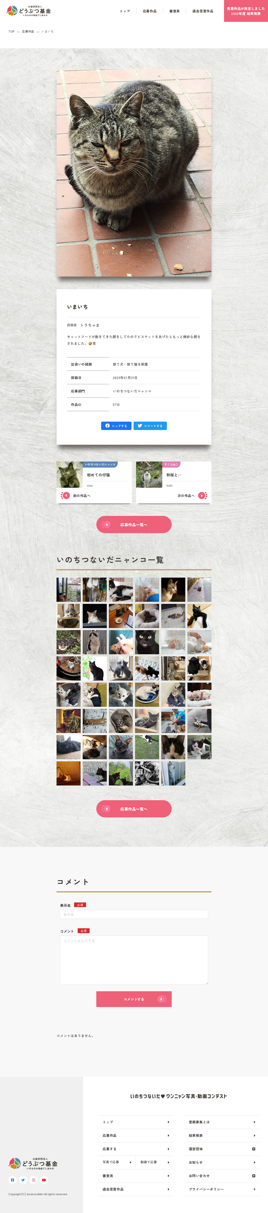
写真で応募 (111, 1162)
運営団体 (196, 1148)
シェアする (119, 426)
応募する (110, 1148)
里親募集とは (199, 1121)
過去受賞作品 (203, 10)
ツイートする (153, 426)
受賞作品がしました (246, 11)
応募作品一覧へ (133, 524)
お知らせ (196, 1162)
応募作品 (150, 10)
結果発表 (196, 1135)
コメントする (134, 999)
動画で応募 (148, 1162)
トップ (125, 10)
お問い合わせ (199, 1175)
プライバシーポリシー (206, 1189)
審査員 (174, 10)
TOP (11, 31)
